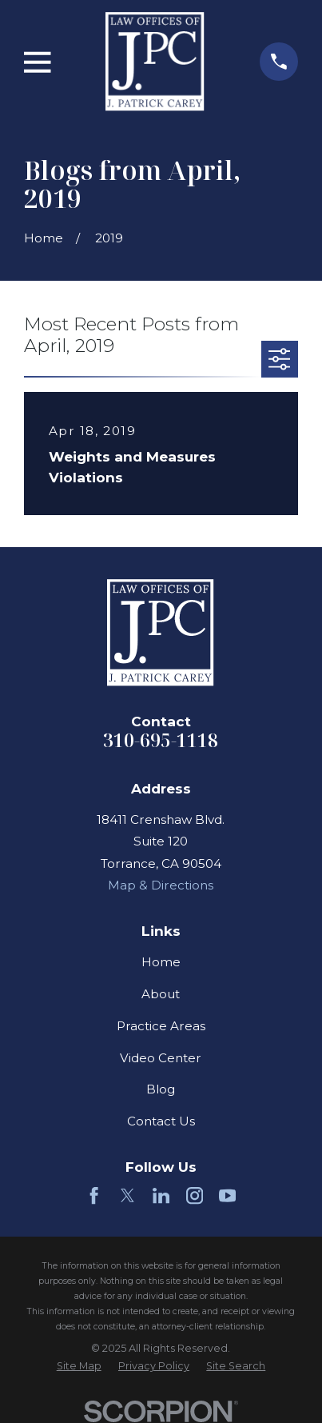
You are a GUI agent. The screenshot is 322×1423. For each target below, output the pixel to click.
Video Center (160, 1057)
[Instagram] (194, 1195)
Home (161, 961)
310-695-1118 (160, 740)
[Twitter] (127, 1195)
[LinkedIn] (161, 1195)
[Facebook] (93, 1195)
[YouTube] (227, 1195)
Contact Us (161, 1121)
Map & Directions (160, 885)
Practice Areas (161, 1025)
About (160, 993)
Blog (160, 1089)
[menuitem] (79, 1366)
